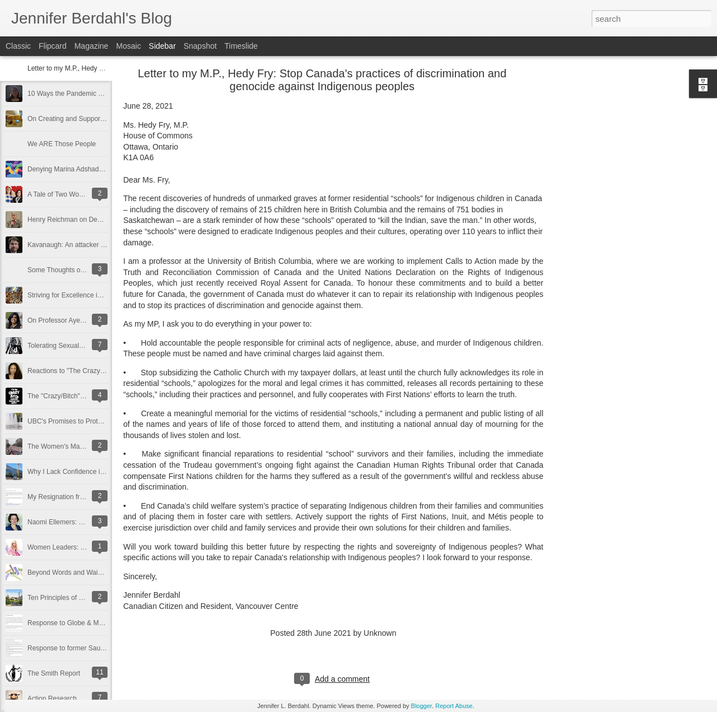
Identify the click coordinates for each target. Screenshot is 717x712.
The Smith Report (53, 673)
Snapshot (200, 45)
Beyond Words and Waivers (68, 572)
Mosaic (128, 45)
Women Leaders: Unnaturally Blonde (82, 547)
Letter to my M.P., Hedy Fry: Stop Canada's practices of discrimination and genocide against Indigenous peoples (322, 79)
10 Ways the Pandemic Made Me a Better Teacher (102, 93)
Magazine (92, 45)
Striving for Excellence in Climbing (78, 295)
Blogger (421, 705)
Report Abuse (454, 705)
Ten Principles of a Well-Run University (85, 598)
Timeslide (241, 45)
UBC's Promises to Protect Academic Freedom (96, 421)
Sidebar (162, 45)
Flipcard (53, 45)
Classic (18, 45)
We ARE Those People (61, 144)
